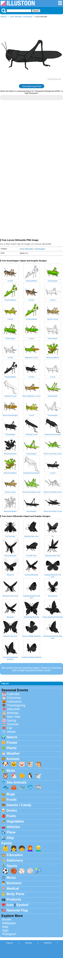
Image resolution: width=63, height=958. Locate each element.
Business (14, 883)
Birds (11, 770)
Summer (13, 724)
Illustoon (4, 16)
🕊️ (38, 776)
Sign (5, 930)
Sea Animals (17, 782)
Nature (12, 737)
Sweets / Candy (19, 805)
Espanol (9, 943)
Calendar (13, 694)
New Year (13, 716)
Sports (12, 866)
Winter (11, 731)
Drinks (12, 810)
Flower (12, 742)
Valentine (13, 709)
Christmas (14, 698)
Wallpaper (9, 923)
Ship (10, 838)
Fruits (11, 816)
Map (5, 927)
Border (7, 919)
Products (14, 899)
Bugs (11, 794)
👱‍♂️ (38, 848)
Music (11, 877)
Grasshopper (27, 16)
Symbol (22, 905)
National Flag (17, 910)
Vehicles (13, 827)
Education (15, 855)
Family (6, 843)
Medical (13, 888)
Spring (11, 720)
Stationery (15, 860)
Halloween (14, 701)
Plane (11, 832)
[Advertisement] (31, 138)
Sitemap (28, 943)
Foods (12, 799)
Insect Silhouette (16, 16)
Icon (10, 905)
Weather (13, 753)
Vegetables (15, 821)
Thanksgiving (16, 705)
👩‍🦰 (30, 848)
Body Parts (15, 894)
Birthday (12, 713)
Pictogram (9, 934)
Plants (12, 748)
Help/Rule (47, 943)
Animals (13, 759)
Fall (9, 728)
